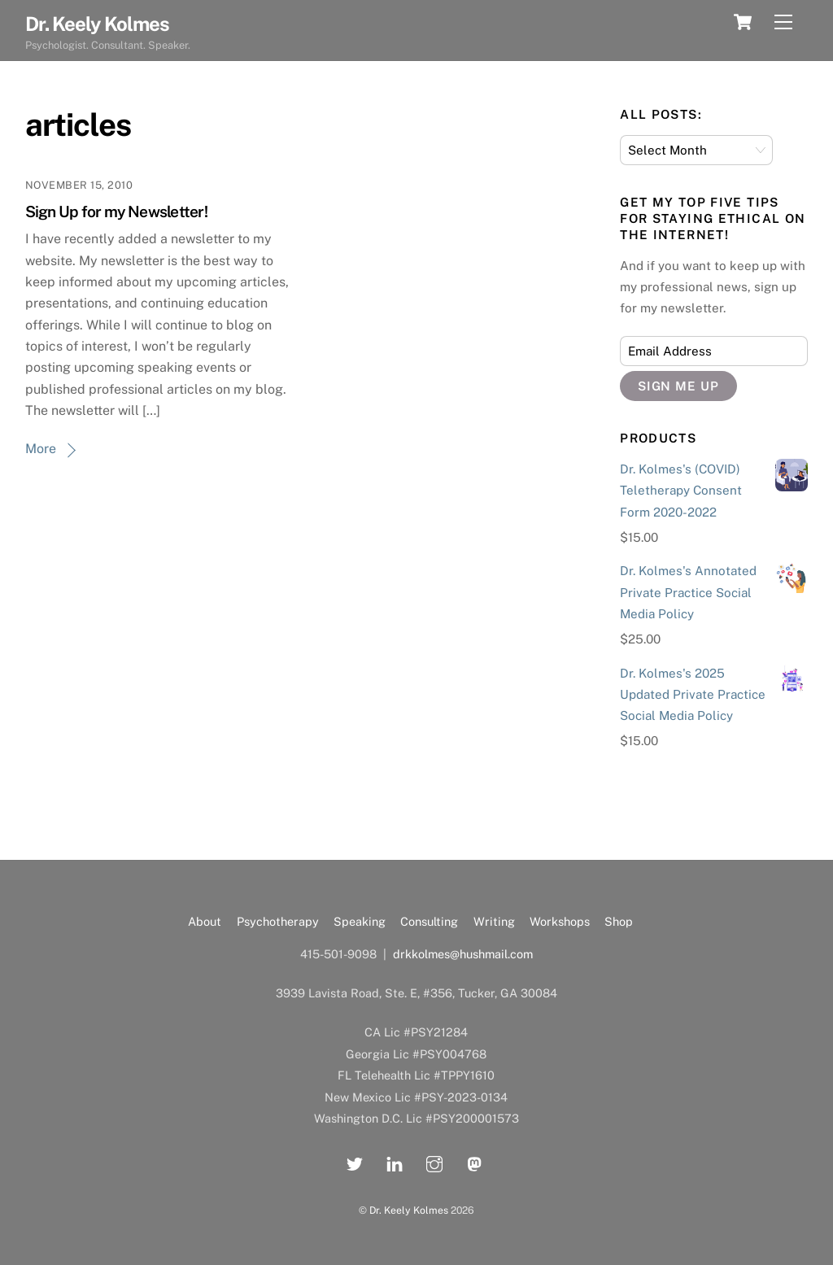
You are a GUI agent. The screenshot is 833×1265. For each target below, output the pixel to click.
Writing (494, 921)
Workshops (560, 921)
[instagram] (434, 1162)
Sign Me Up (679, 386)
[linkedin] (394, 1162)
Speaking (360, 921)
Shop (618, 921)
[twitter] (354, 1162)
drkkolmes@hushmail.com (463, 954)
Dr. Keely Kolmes (408, 1210)
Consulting (429, 921)
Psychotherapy (278, 921)
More (40, 448)
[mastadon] (474, 1162)
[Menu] (783, 22)
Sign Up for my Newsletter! (116, 211)
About (204, 921)
